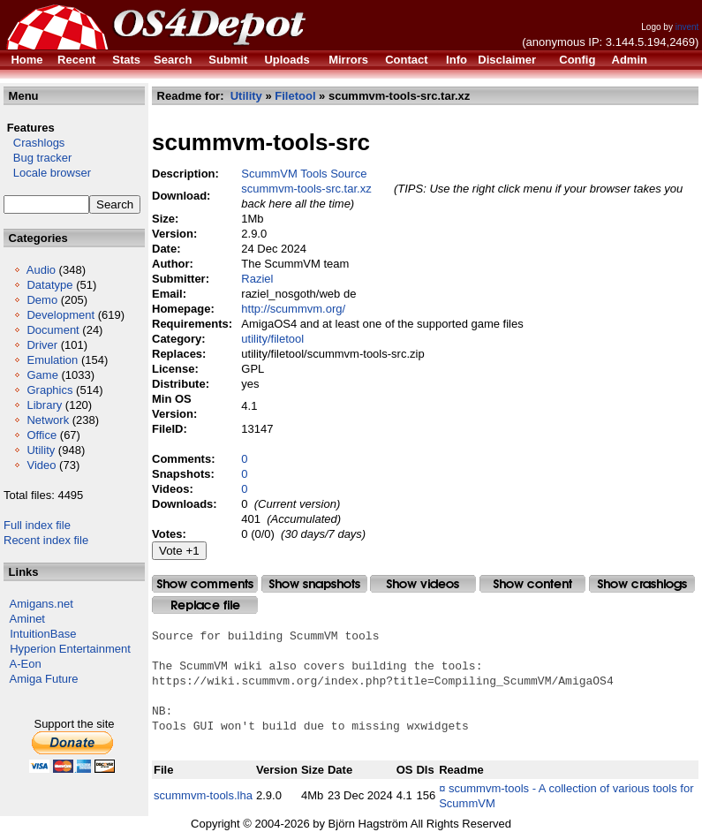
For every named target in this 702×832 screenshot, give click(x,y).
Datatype (49, 284)
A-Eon (26, 663)
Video (41, 465)
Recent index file (46, 540)
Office (41, 435)
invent (687, 27)
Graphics (49, 390)
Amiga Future (44, 678)
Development (60, 314)
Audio (41, 269)
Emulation (52, 360)
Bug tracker (38, 157)
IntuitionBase (43, 633)
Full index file (37, 525)
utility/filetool (272, 338)
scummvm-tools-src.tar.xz (306, 188)
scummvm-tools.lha (203, 795)
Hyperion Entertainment (70, 648)
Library (44, 405)
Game (41, 375)
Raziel (257, 278)
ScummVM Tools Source (303, 173)
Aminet (27, 618)
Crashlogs (34, 142)
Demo (41, 299)
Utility (40, 450)
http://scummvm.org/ (293, 308)
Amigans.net (41, 603)
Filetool (295, 95)
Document (52, 330)
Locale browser (47, 172)
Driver (41, 345)
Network (47, 420)
